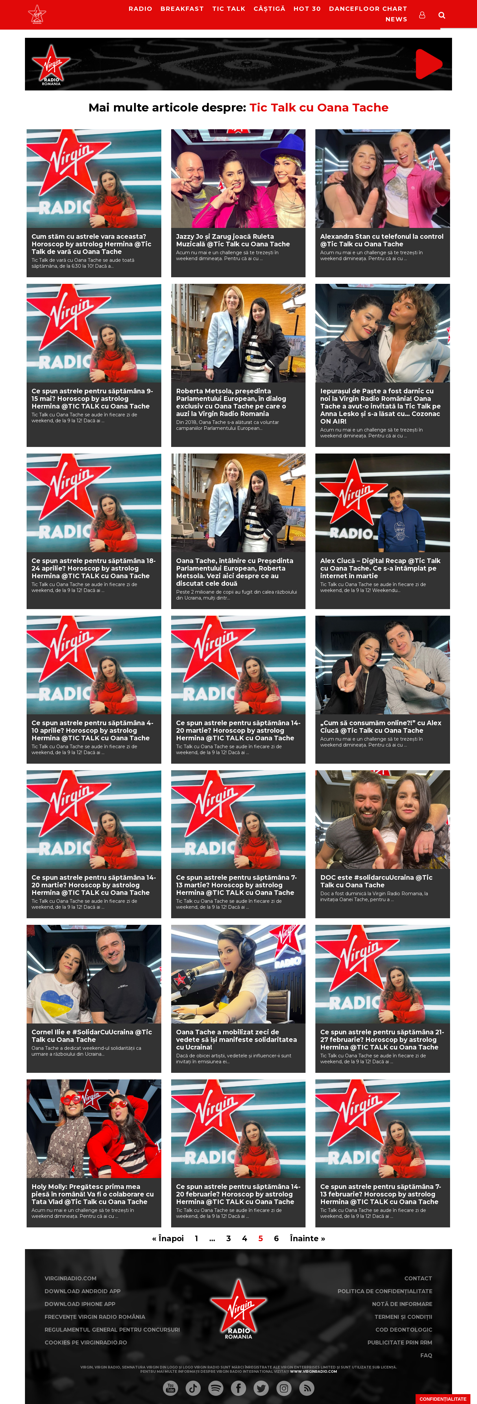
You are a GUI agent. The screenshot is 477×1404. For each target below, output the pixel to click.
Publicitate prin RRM (400, 1343)
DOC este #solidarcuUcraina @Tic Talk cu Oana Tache (376, 881)
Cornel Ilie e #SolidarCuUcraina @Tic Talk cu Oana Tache (92, 1036)
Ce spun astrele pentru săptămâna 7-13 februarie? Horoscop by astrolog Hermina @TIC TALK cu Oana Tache (380, 1194)
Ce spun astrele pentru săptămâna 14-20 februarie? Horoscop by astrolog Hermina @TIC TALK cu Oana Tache (238, 1194)
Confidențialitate (443, 1399)
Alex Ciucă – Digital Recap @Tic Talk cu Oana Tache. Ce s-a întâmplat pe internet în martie (380, 568)
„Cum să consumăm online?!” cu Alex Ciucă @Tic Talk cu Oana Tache (381, 726)
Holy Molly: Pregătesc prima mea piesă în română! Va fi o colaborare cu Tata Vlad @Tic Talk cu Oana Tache (93, 1194)
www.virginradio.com (313, 1371)
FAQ (426, 1355)
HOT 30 (307, 8)
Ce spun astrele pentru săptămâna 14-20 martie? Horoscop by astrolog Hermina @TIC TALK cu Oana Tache (238, 730)
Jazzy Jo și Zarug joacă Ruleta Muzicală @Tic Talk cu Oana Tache (233, 240)
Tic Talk (229, 8)
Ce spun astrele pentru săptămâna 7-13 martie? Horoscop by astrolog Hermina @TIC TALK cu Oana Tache (236, 885)
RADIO (141, 8)
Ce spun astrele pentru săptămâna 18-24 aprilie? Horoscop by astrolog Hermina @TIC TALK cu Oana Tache (94, 568)
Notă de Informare (402, 1304)
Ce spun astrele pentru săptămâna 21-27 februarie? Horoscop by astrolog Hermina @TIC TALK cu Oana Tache (382, 1039)
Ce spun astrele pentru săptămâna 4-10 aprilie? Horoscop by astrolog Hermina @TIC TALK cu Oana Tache (92, 730)
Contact (418, 1278)
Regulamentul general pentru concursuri (112, 1330)
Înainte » (307, 1238)
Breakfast (182, 8)
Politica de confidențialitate (385, 1291)
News (397, 19)
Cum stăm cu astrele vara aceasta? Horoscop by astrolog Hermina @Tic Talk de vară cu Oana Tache (91, 244)
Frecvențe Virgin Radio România (95, 1317)
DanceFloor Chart (368, 8)
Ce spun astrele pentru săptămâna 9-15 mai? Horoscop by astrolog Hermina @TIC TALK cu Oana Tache (92, 398)
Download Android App (83, 1291)
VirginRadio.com (71, 1278)
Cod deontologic (403, 1330)
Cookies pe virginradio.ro (86, 1343)
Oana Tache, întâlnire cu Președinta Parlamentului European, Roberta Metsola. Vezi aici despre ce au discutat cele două (234, 572)
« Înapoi (168, 1238)
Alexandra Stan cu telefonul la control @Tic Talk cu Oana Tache (381, 240)
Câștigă (270, 8)
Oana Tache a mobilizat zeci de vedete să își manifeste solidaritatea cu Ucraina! (236, 1039)
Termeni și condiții (403, 1317)
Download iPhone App (80, 1304)
